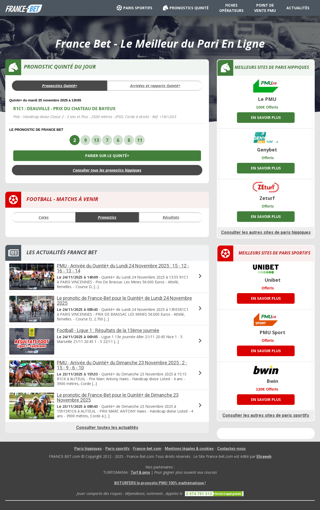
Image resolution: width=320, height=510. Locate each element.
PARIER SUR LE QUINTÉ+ (107, 155)
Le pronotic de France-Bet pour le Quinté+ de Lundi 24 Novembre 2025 (124, 300)
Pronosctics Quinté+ (59, 85)
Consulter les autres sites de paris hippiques (266, 232)
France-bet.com (147, 448)
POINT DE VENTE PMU (265, 8)
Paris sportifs (117, 448)
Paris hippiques (88, 448)
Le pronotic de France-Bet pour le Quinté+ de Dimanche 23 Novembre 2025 (118, 397)
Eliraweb (264, 456)
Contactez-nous (231, 448)
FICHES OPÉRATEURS (231, 8)
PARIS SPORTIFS (134, 8)
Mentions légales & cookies (189, 448)
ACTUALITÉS (297, 7)
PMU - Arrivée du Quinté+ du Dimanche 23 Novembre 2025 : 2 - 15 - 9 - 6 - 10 (122, 365)
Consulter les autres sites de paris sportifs (265, 415)
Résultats (171, 217)
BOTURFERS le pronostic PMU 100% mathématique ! (160, 483)
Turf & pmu (140, 472)
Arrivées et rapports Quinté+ (155, 85)
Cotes (44, 217)
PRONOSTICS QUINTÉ (186, 8)
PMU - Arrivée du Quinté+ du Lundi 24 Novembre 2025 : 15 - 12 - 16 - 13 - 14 (123, 268)
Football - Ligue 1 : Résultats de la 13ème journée (108, 330)
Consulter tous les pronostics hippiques (107, 170)
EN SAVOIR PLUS (266, 117)
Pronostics (107, 217)
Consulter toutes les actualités (107, 427)
